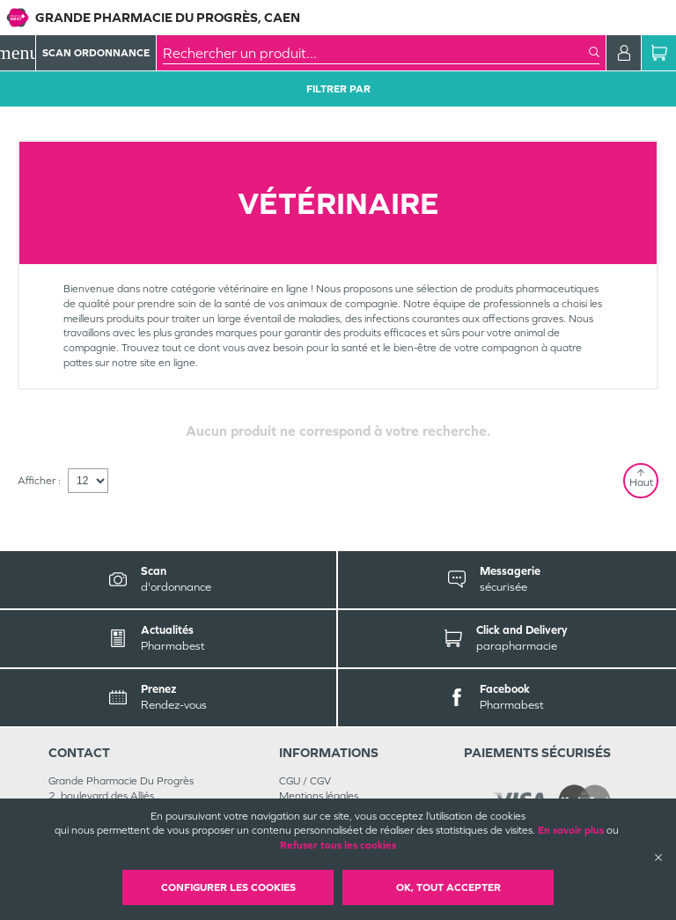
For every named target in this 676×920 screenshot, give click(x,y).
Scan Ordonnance (96, 53)
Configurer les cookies (228, 887)
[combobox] (376, 52)
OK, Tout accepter (448, 887)
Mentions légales (318, 796)
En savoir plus (571, 830)
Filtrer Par (338, 89)
